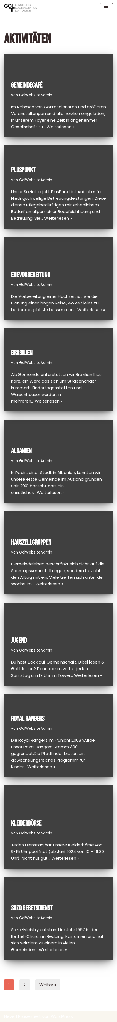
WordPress (62, 1016)
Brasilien (22, 353)
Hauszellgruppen (31, 542)
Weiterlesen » (61, 127)
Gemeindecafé (26, 85)
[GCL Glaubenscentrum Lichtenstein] (20, 8)
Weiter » (47, 985)
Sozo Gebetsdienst (32, 908)
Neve (9, 1016)
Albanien (21, 451)
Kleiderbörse (26, 823)
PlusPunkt (23, 170)
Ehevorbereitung (30, 275)
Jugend (19, 640)
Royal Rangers (27, 718)
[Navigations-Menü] (106, 7)
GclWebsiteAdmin (35, 95)
